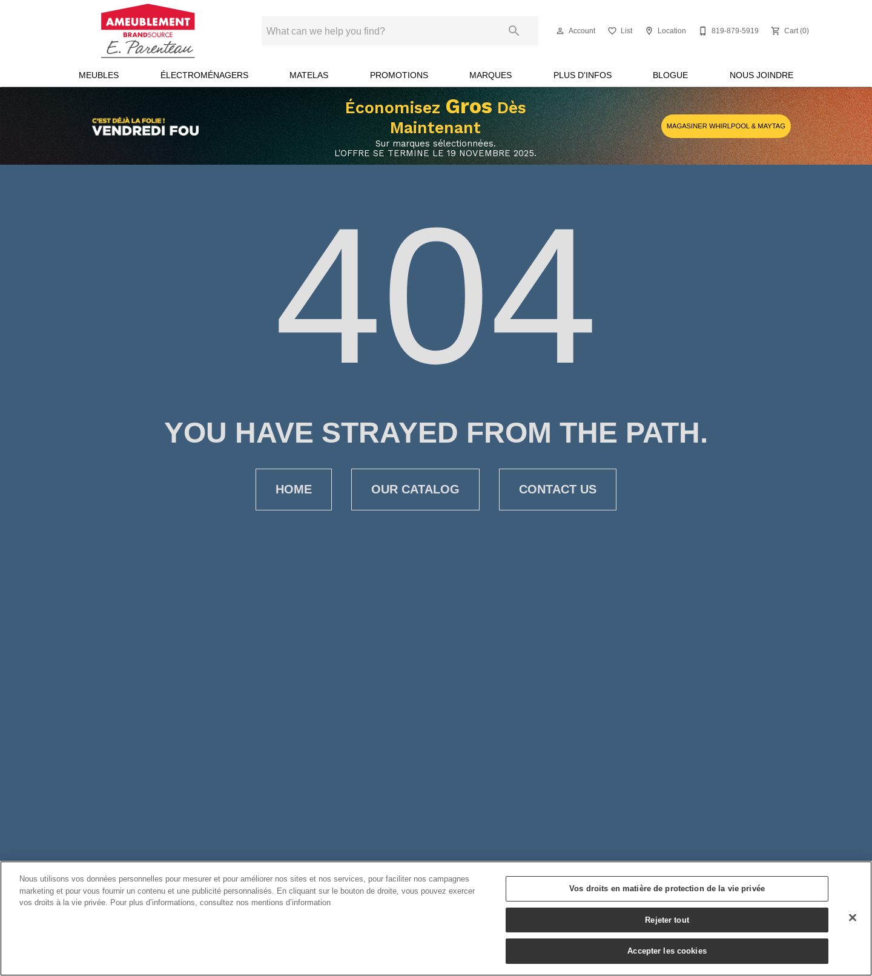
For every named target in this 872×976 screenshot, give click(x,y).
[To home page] (148, 31)
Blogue (670, 75)
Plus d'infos (582, 75)
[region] (436, 918)
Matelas (308, 75)
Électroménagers (204, 75)
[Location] (664, 31)
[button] (560, 31)
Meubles (99, 75)
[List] (618, 31)
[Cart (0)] (788, 31)
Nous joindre (761, 75)
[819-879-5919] (727, 31)
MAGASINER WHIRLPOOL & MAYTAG (726, 126)
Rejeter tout (667, 920)
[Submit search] (514, 31)
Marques (490, 75)
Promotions (399, 75)
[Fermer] (852, 918)
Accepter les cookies (667, 950)
